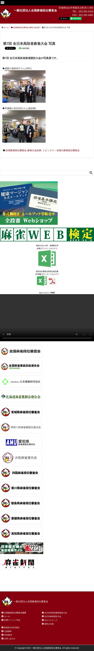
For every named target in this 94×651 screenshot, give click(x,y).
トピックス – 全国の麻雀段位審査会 (61, 150)
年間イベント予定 (12, 620)
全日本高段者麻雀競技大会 (55, 613)
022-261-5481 (86, 15)
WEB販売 (8, 635)
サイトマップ (43, 586)
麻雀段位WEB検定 (12, 627)
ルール (7, 616)
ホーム (8, 586)
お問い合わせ (24, 586)
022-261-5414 (86, 11)
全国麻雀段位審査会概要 (15, 613)
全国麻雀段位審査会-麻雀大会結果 (23, 150)
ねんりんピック (51, 620)
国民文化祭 (49, 624)
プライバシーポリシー (65, 586)
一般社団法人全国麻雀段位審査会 (35, 10)
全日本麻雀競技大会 (52, 616)
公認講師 (8, 631)
